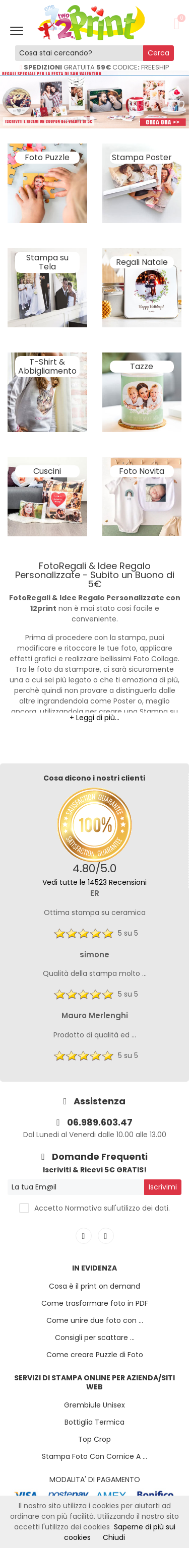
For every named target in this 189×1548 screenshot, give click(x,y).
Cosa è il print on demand (94, 1286)
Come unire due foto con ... (94, 1320)
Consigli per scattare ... (95, 1337)
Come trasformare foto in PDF (94, 1303)
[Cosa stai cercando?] (79, 53)
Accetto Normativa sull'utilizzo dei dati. (102, 1208)
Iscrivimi (163, 1187)
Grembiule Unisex (94, 1405)
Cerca (158, 53)
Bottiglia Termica (94, 1422)
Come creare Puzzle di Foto (94, 1355)
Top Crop (94, 1439)
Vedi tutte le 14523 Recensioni (94, 882)
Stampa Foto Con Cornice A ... (94, 1456)
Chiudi (114, 1537)
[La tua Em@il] (76, 1187)
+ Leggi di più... (94, 718)
